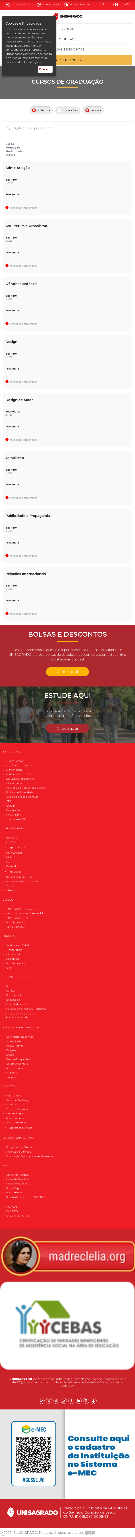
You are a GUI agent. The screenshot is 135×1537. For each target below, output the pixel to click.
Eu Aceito (45, 69)
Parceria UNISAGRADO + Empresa (26, 1008)
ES (126, 4)
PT (103, 4)
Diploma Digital (18, 847)
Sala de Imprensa (16, 1122)
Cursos (68, 28)
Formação (67, 110)
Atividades (15, 871)
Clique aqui (67, 671)
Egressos (11, 841)
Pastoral (11, 866)
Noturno (41, 110)
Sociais (93, 110)
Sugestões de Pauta (20, 1127)
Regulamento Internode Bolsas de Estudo (19, 1015)
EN (115, 4)
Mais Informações (29, 62)
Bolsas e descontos (67, 49)
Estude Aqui (68, 39)
